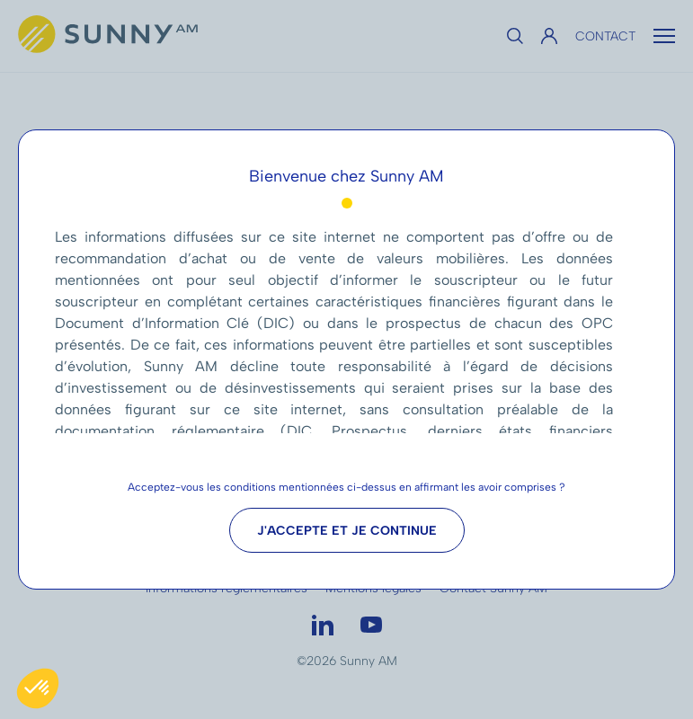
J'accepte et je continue (347, 530)
